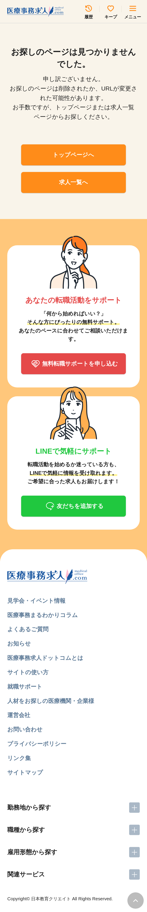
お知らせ (19, 643)
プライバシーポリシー (36, 744)
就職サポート (24, 687)
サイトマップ (25, 772)
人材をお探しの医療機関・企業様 (50, 701)
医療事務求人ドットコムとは (45, 658)
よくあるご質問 (27, 629)
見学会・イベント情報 (36, 601)
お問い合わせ (25, 729)
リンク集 (19, 758)
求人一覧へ (73, 182)
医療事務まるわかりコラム (42, 615)
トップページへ (73, 155)
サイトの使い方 (27, 672)
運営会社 (18, 715)
